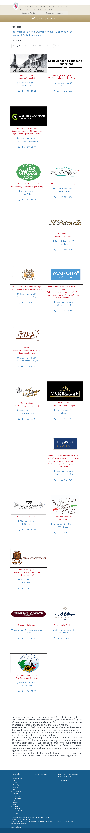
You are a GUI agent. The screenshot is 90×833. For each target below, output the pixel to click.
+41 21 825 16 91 (27, 638)
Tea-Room (58, 46)
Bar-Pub (27, 46)
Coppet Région (17, 778)
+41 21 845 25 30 (63, 197)
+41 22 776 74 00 (27, 302)
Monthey (15, 793)
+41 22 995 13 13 (63, 533)
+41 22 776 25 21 (27, 419)
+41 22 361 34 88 (27, 530)
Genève (15, 783)
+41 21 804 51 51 (63, 638)
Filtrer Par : (16, 40)
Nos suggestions (17, 46)
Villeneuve (16, 813)
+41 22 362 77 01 (63, 419)
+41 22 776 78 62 (27, 366)
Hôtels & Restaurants (31, 35)
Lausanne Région (15, 788)
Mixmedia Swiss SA (46, 830)
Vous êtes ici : (18, 27)
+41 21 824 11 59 (27, 91)
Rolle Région (16, 806)
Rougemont (16, 808)
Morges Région (17, 796)
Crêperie (41, 46)
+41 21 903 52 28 (27, 691)
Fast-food (49, 46)
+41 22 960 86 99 (27, 147)
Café (34, 46)
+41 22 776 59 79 (63, 480)
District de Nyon (64, 31)
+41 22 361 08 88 (27, 588)
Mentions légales (16, 827)
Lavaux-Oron (17, 791)
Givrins (15, 35)
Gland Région (17, 785)
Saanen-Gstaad (17, 811)
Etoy (14, 780)
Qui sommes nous (41, 774)
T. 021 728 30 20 (63, 780)
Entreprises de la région (23, 31)
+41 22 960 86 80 (63, 311)
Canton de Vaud (45, 31)
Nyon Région (17, 798)
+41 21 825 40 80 (63, 250)
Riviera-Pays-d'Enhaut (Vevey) (16, 802)
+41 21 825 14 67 (27, 200)
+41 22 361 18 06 (63, 91)
